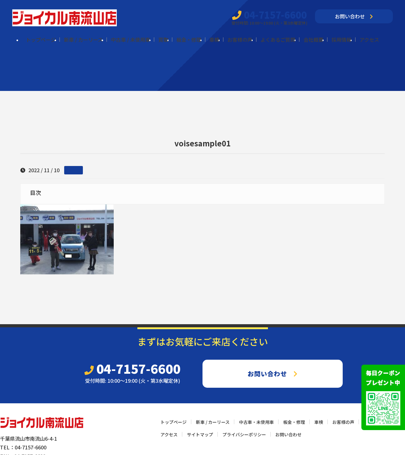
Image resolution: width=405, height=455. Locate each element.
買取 (163, 39)
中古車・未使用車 (256, 422)
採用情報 (341, 39)
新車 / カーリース (83, 39)
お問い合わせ (354, 16)
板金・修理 (188, 39)
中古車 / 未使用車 (130, 39)
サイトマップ (200, 434)
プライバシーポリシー (244, 434)
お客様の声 (239, 39)
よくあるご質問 (277, 39)
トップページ (41, 39)
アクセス (369, 39)
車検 (214, 39)
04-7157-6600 (269, 14)
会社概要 (313, 39)
